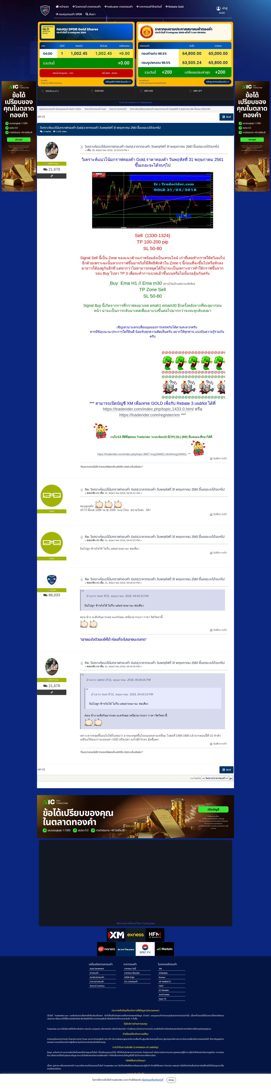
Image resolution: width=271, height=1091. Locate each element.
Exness (162, 977)
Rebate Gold (174, 6)
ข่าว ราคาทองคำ (131, 981)
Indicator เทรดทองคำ (118, 6)
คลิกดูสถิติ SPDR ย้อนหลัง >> (118, 81)
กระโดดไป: (195, 778)
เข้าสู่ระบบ (221, 10)
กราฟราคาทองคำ (97, 977)
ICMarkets (163, 973)
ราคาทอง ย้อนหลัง (132, 973)
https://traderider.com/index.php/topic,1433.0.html (148, 409)
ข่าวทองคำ (94, 973)
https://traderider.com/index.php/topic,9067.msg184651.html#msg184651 (142, 454)
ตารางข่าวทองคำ (97, 981)
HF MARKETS (165, 981)
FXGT (161, 985)
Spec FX (162, 998)
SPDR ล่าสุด (129, 977)
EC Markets (164, 990)
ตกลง (171, 1080)
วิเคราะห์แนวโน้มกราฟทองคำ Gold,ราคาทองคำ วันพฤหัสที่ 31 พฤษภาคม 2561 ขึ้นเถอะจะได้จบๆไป (152, 146)
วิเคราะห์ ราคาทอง (97, 985)
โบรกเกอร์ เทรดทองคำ (86, 6)
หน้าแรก (62, 6)
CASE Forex (53, 163)
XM (160, 968)
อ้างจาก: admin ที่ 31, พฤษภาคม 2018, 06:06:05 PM (118, 679)
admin (53, 590)
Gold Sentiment (97, 968)
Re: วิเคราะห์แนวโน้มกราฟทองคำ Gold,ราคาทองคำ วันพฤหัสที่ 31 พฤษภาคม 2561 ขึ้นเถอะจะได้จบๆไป (155, 489)
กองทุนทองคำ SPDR (69, 14)
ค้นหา (90, 14)
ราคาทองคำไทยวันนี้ (149, 6)
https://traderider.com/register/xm (149, 415)
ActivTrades (164, 994)
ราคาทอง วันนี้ (130, 968)
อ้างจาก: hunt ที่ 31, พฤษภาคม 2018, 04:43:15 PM (117, 596)
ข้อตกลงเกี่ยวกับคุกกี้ (152, 1080)
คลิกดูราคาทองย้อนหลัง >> (217, 81)
